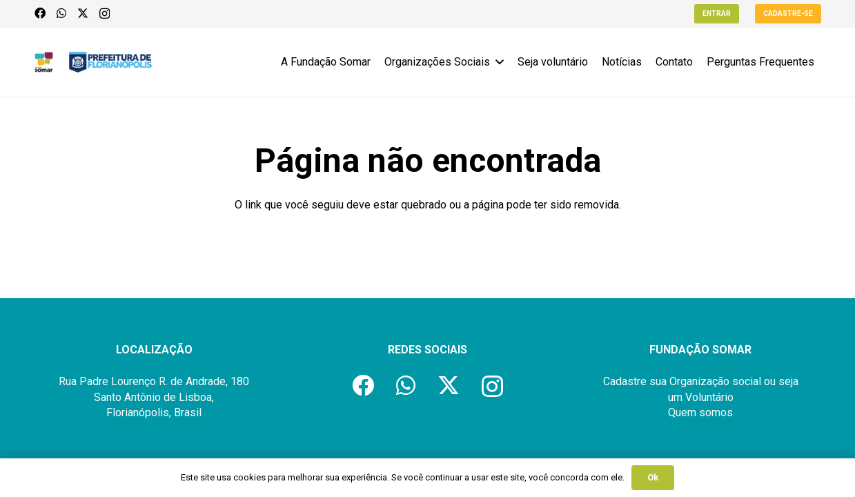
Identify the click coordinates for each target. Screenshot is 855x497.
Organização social (715, 381)
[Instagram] (104, 14)
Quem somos (700, 412)
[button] (497, 62)
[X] (82, 13)
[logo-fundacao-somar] (44, 62)
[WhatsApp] (61, 13)
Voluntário (709, 397)
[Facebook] (40, 13)
